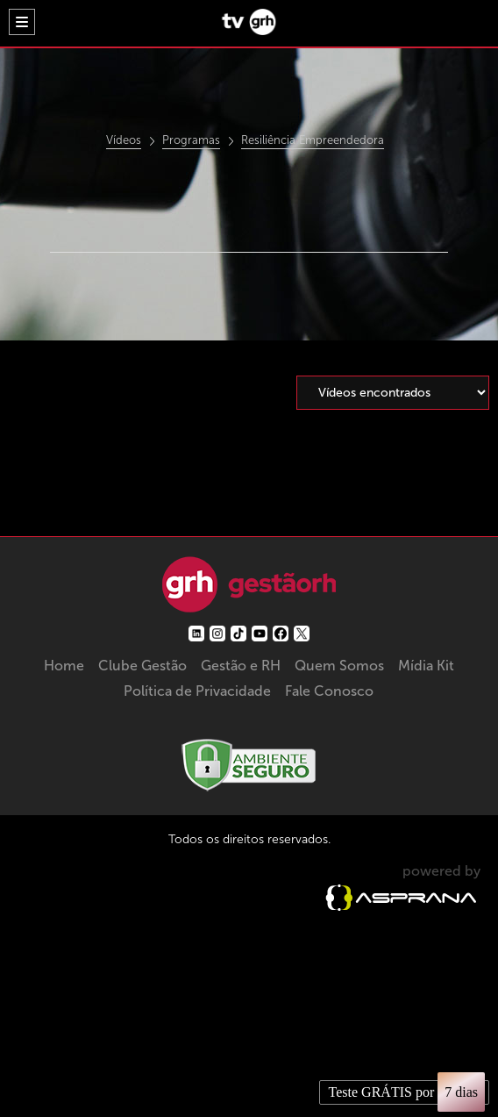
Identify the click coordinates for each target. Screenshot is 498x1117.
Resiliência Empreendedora (312, 140)
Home (64, 665)
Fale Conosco (329, 691)
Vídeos (123, 140)
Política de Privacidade (197, 691)
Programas (191, 140)
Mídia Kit (426, 665)
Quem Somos (339, 665)
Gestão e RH (241, 665)
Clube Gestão (142, 665)
